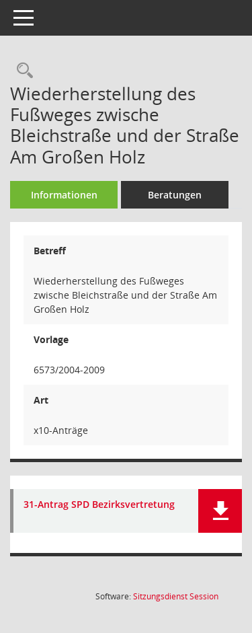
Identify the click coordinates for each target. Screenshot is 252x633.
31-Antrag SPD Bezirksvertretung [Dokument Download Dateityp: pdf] (99, 505)
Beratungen (175, 194)
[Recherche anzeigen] (21, 71)
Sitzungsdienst (175, 596)
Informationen (64, 194)
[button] (220, 511)
